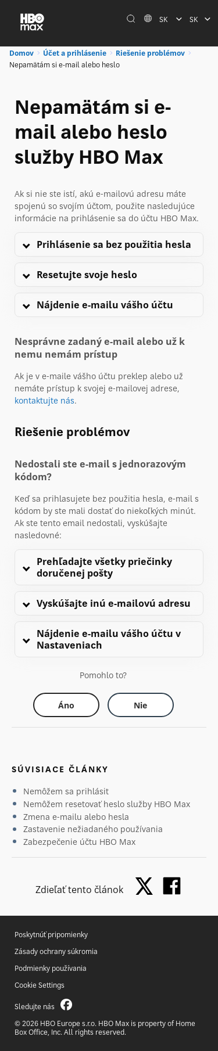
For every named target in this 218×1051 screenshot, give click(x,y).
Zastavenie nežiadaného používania (93, 828)
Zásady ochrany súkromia (56, 951)
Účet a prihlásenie (74, 53)
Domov (21, 53)
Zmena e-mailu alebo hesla (76, 816)
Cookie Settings (40, 985)
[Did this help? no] (141, 705)
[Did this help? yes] (66, 705)
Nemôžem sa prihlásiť (66, 791)
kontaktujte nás (44, 400)
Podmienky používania (51, 968)
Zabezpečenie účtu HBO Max (79, 841)
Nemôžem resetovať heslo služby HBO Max (106, 803)
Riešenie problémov (150, 53)
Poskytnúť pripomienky (51, 935)
